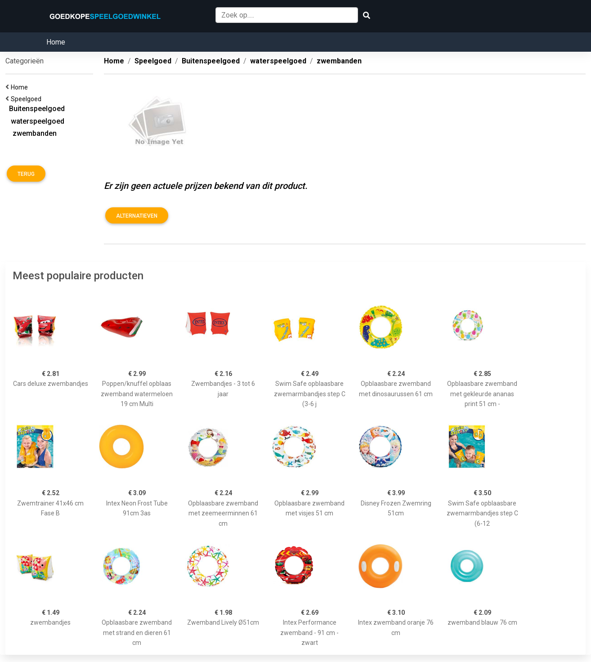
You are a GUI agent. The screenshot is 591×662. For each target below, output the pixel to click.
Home (55, 42)
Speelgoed (27, 99)
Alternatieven (136, 216)
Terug (26, 174)
